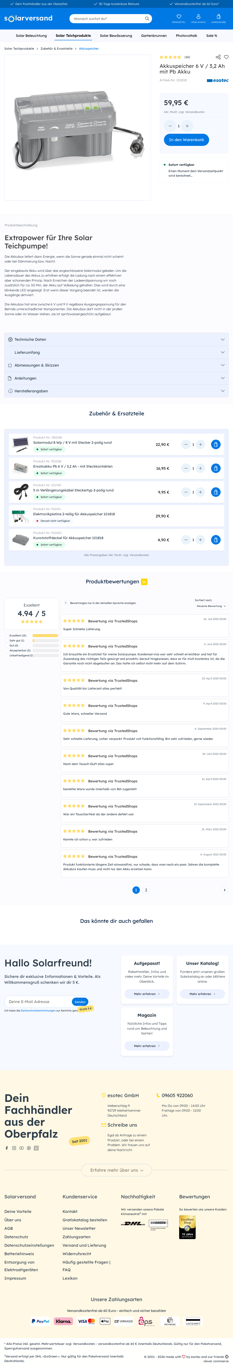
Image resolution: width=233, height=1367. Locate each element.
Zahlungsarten (77, 1236)
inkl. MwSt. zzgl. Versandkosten (184, 112)
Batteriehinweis (19, 1253)
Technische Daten (27, 339)
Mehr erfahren (147, 994)
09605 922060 (174, 1095)
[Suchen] (147, 18)
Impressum (15, 1278)
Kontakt (70, 1211)
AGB (8, 1228)
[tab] (116, 417)
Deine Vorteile (17, 1211)
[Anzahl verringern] (170, 126)
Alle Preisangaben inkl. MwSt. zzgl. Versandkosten (116, 555)
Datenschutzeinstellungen (29, 1245)
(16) (175, 57)
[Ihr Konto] (198, 18)
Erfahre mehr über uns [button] (117, 1170)
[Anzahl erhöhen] (187, 126)
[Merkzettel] (178, 18)
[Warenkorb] (218, 18)
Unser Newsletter (79, 1228)
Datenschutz (16, 1236)
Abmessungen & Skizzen (33, 365)
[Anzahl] (178, 126)
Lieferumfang (24, 352)
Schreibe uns (119, 1125)
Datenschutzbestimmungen (38, 1010)
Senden (80, 1002)
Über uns (12, 1219)
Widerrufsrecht (77, 1253)
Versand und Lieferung (84, 1245)
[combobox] (105, 18)
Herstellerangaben (28, 390)
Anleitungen (22, 378)
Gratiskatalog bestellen (85, 1219)
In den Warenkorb (186, 139)
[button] (216, 444)
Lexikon (70, 1278)
